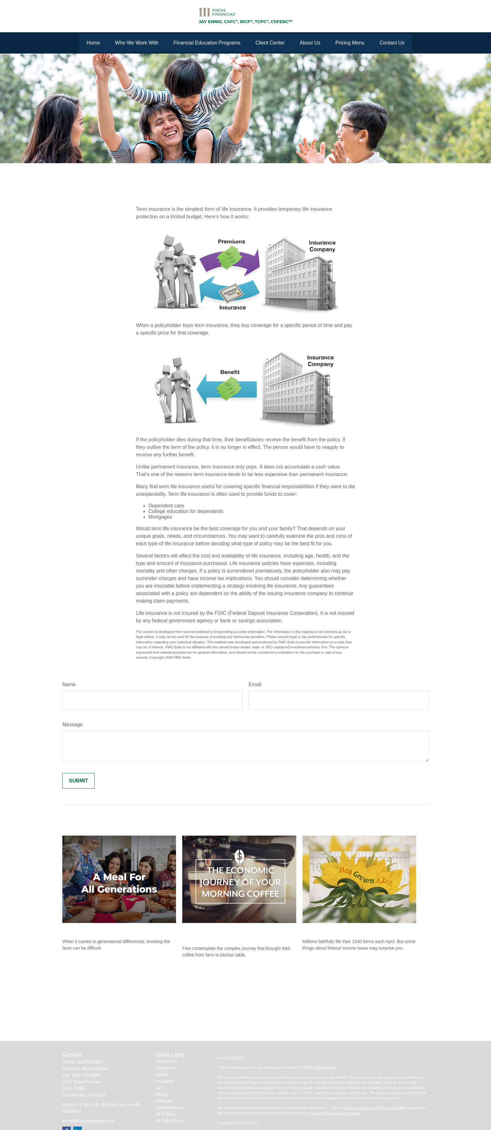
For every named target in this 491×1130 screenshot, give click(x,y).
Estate (162, 1074)
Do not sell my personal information (334, 1113)
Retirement (166, 1061)
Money (162, 1094)
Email (255, 684)
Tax (159, 1087)
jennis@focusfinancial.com (88, 1120)
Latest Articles (169, 1107)
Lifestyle (164, 1100)
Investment (166, 1067)
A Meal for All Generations (96, 929)
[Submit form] (78, 781)
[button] (93, 43)
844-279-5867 (95, 1068)
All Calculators (169, 1120)
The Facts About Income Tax (338, 929)
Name (69, 684)
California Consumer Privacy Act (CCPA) (375, 1108)
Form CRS (235, 1058)
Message (72, 724)
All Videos (165, 1114)
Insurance (165, 1081)
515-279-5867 (89, 1062)
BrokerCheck (326, 1067)
